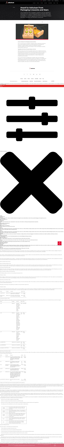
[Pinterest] (39, 74)
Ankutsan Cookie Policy (46, 444)
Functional (1, 244)
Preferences (1, 217)
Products (29, 78)
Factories (25, 78)
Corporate (21, 78)
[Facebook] (24, 74)
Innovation (32, 78)
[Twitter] (27, 74)
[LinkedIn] (36, 74)
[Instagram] (30, 74)
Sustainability (36, 78)
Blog (43, 78)
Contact (40, 78)
